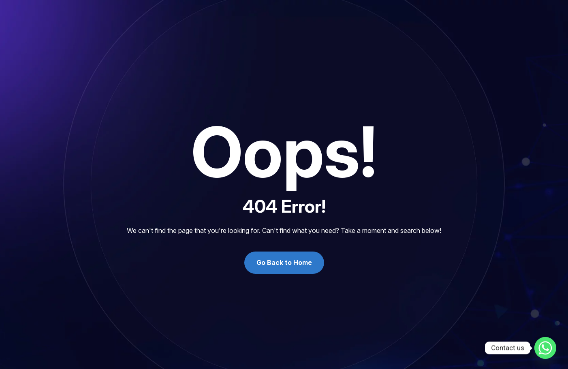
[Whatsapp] (545, 348)
